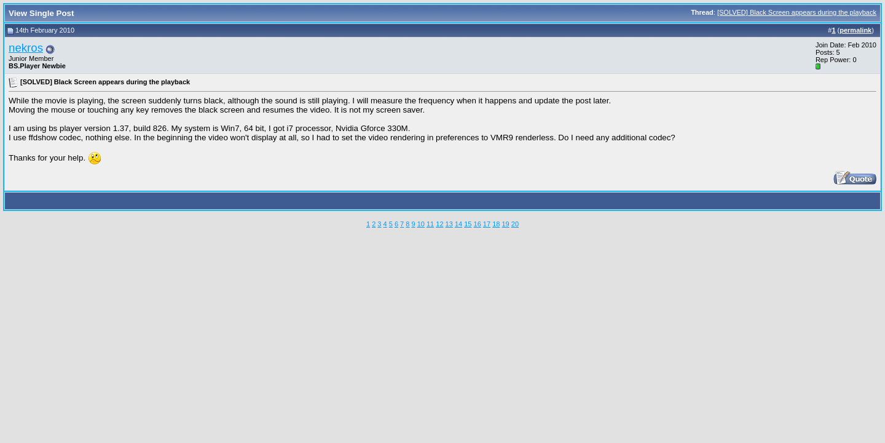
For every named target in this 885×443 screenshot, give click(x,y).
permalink (855, 30)
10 (421, 224)
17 (486, 224)
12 (439, 224)
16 (477, 224)
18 (496, 224)
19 (505, 224)
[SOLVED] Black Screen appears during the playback (796, 12)
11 (430, 224)
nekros (26, 47)
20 (515, 224)
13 (449, 224)
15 (467, 224)
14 (458, 224)
